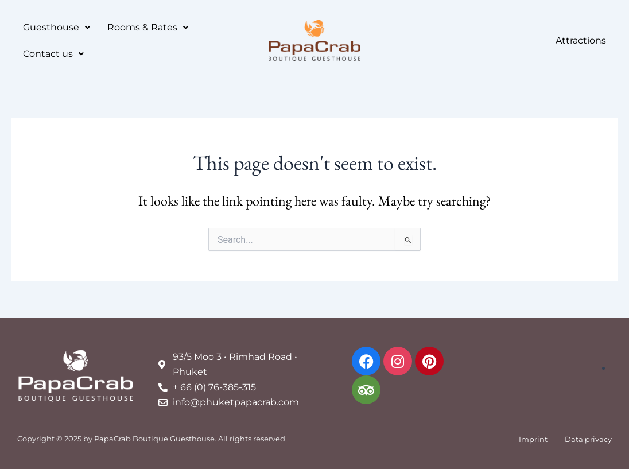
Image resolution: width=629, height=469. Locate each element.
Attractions (581, 40)
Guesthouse (56, 27)
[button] (56, 27)
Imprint (533, 439)
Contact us (53, 53)
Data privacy (588, 439)
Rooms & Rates (147, 27)
